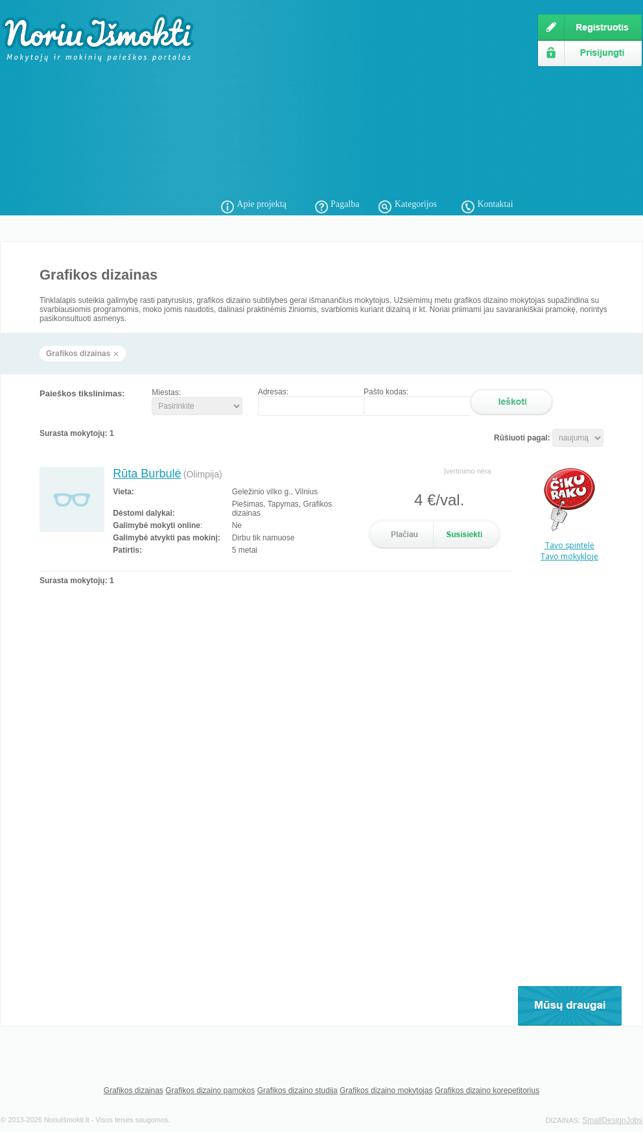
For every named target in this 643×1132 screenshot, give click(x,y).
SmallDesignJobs (612, 1120)
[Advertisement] (359, 104)
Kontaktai (495, 204)
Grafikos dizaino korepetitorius (487, 1090)
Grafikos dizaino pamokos (210, 1090)
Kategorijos (416, 204)
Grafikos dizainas (133, 1090)
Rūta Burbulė (147, 473)
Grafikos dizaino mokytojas (386, 1090)
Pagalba (345, 204)
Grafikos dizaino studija (297, 1090)
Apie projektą (261, 204)
